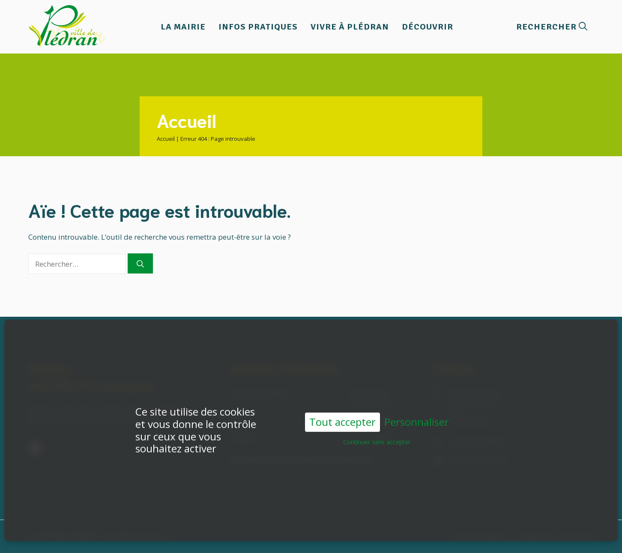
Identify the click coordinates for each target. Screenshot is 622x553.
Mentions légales (482, 536)
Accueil (166, 139)
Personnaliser (416, 411)
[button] (552, 27)
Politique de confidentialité (554, 536)
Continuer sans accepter (376, 430)
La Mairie (183, 26)
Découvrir (427, 26)
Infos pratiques (258, 26)
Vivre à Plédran (350, 26)
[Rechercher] (140, 263)
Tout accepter (342, 411)
